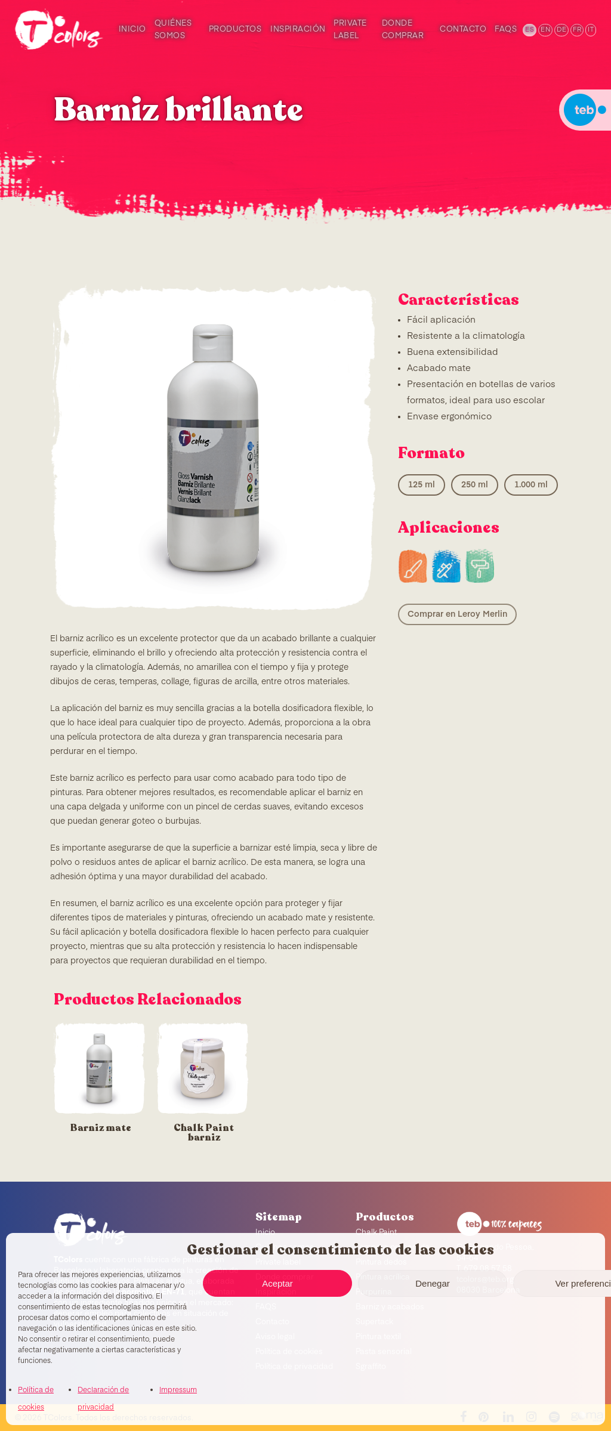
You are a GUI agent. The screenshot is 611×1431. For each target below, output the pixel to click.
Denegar (432, 1283)
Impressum (178, 1390)
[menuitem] (528, 30)
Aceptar (277, 1283)
